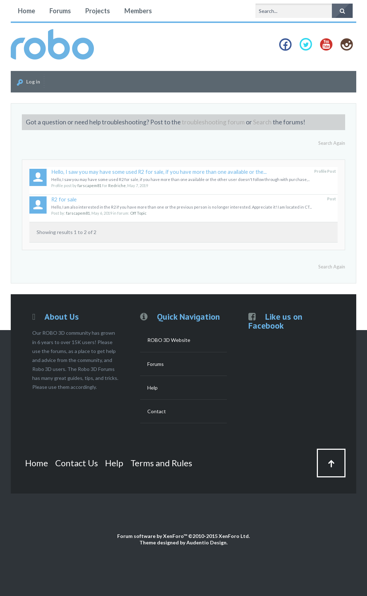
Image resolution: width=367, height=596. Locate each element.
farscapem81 (89, 185)
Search (262, 122)
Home (26, 11)
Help (152, 388)
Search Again (331, 143)
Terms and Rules (161, 463)
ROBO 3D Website (168, 340)
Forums (60, 11)
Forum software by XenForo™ (183, 536)
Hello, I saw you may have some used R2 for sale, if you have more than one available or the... (159, 172)
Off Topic (138, 213)
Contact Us (76, 463)
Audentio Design (206, 542)
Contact (156, 411)
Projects (97, 11)
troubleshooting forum (213, 122)
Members (138, 11)
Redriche (117, 185)
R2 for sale (64, 199)
